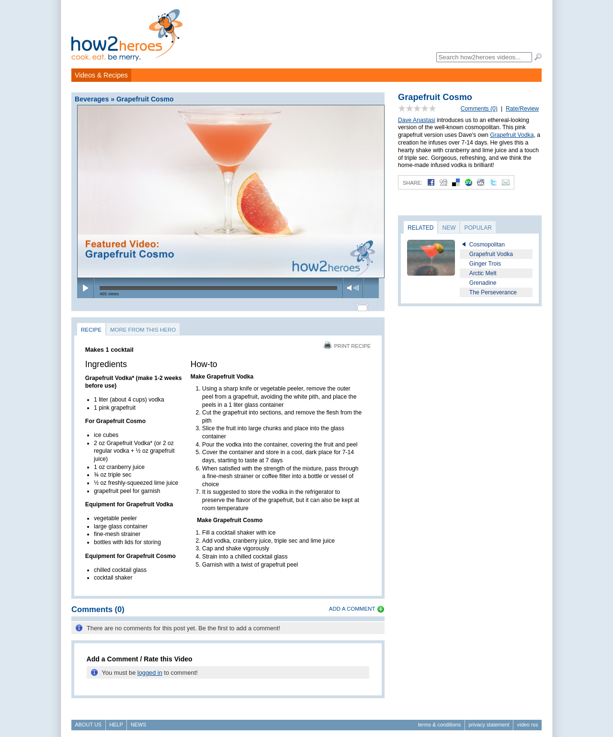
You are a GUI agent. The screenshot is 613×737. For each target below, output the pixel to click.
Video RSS (527, 721)
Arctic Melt (483, 273)
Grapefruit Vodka (512, 135)
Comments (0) (479, 108)
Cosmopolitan (487, 244)
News (139, 721)
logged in (149, 668)
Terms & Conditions (439, 721)
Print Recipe (347, 342)
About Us (88, 721)
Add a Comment (352, 604)
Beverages (92, 99)
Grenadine (483, 282)
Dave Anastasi (416, 120)
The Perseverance (493, 292)
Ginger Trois (485, 263)
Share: (412, 183)
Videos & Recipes (101, 75)
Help (116, 721)
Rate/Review (522, 108)
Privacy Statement (488, 721)
